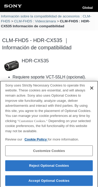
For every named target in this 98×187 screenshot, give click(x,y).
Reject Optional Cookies (49, 167)
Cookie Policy (36, 141)
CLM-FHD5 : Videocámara (35, 21)
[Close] (91, 89)
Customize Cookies (49, 152)
